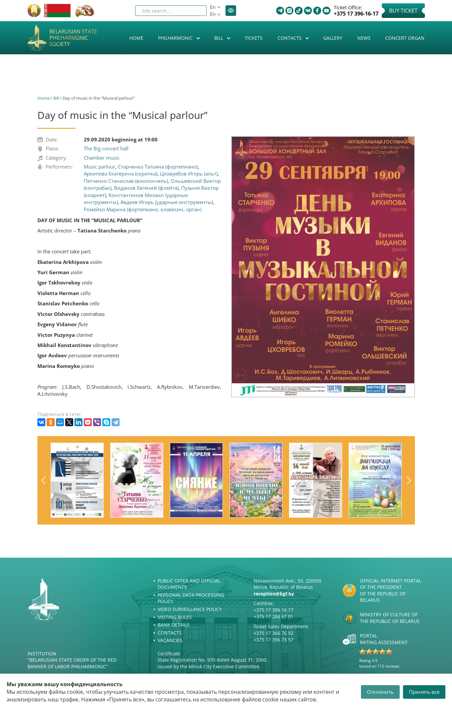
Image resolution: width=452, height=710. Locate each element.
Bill (219, 38)
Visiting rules (175, 617)
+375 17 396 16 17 (273, 610)
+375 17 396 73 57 (273, 639)
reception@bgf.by (274, 593)
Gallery (332, 38)
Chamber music (102, 157)
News (364, 38)
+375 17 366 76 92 (273, 633)
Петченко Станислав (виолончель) (126, 181)
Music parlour (99, 166)
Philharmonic (176, 38)
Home (136, 38)
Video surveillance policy (190, 609)
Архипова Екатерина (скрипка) (120, 173)
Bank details (173, 625)
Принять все (424, 691)
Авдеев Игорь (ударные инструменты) (167, 202)
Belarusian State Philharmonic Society (73, 38)
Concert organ (405, 38)
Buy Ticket (403, 10)
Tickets (254, 38)
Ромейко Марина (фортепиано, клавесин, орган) (142, 209)
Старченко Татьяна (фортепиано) (158, 166)
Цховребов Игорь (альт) (189, 173)
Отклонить (380, 691)
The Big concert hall (106, 148)
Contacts (290, 38)
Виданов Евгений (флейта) (146, 187)
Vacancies (170, 640)
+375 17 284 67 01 (273, 616)
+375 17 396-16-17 (356, 14)
